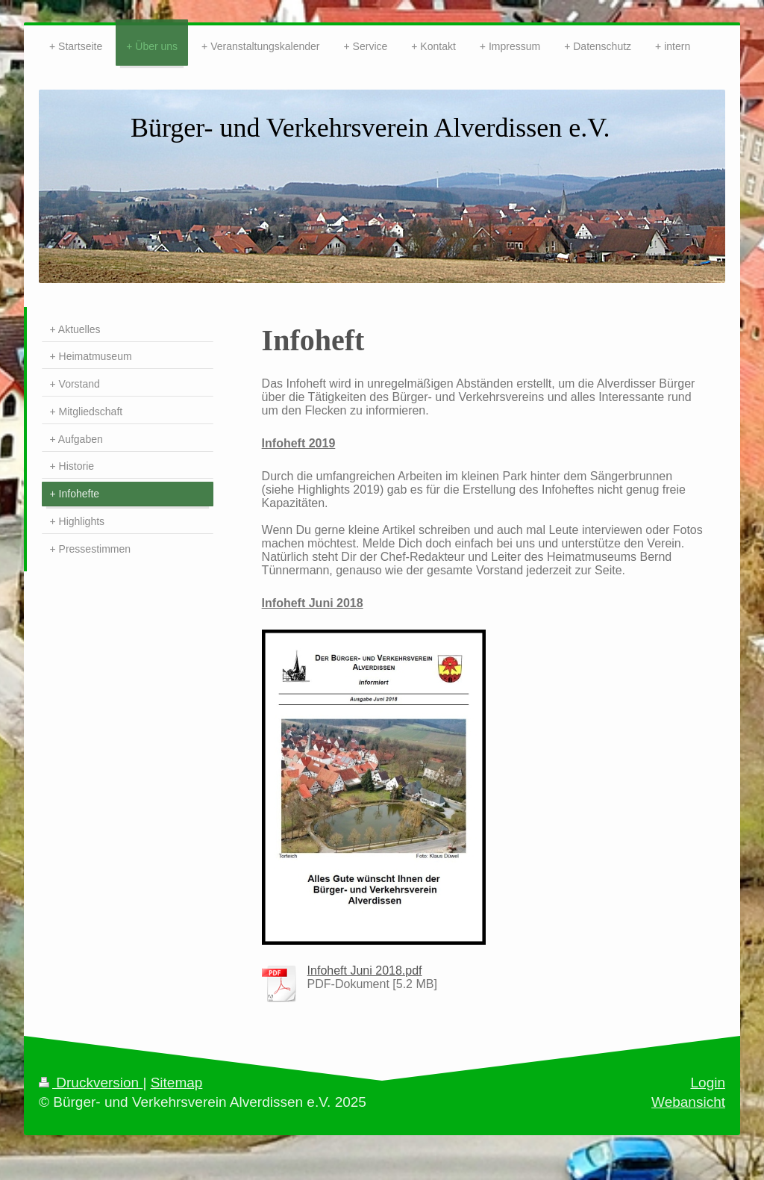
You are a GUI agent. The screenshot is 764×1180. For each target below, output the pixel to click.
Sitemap (177, 1082)
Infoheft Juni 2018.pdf (364, 970)
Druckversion (91, 1082)
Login (708, 1082)
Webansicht (688, 1102)
